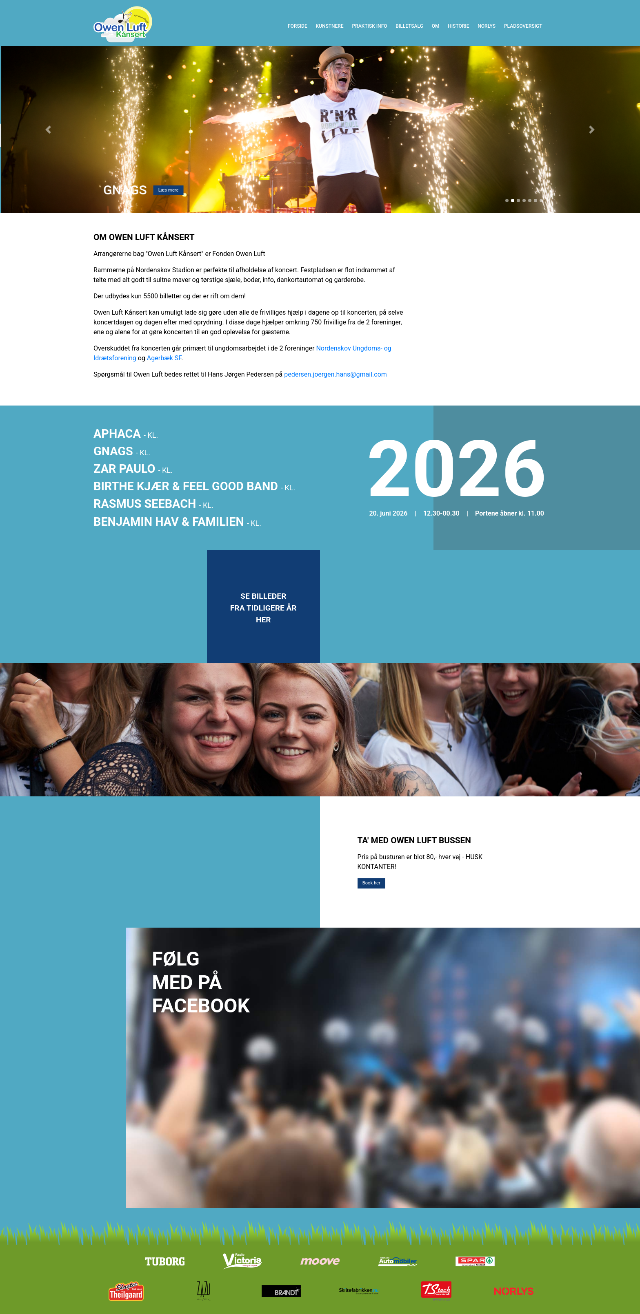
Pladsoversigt (523, 26)
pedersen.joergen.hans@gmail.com (335, 374)
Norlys (487, 26)
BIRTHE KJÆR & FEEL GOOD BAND (194, 486)
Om (438, 25)
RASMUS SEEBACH (153, 504)
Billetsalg (409, 26)
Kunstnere (329, 26)
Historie (458, 26)
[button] (48, 129)
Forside (299, 25)
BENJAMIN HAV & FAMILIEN (177, 522)
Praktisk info (369, 26)
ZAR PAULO (133, 469)
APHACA (125, 434)
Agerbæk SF (164, 358)
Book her (371, 883)
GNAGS (121, 451)
